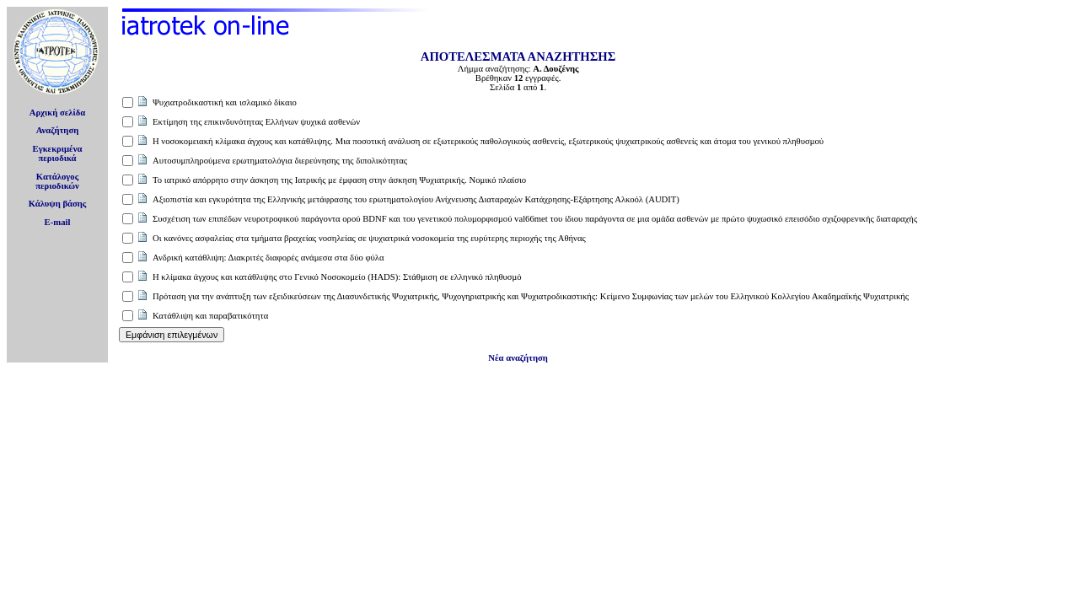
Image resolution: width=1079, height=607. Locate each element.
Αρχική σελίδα (58, 112)
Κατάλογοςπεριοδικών (57, 181)
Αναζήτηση (57, 130)
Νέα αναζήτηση (517, 358)
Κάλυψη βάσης (58, 203)
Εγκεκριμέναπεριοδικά (58, 153)
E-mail (58, 222)
